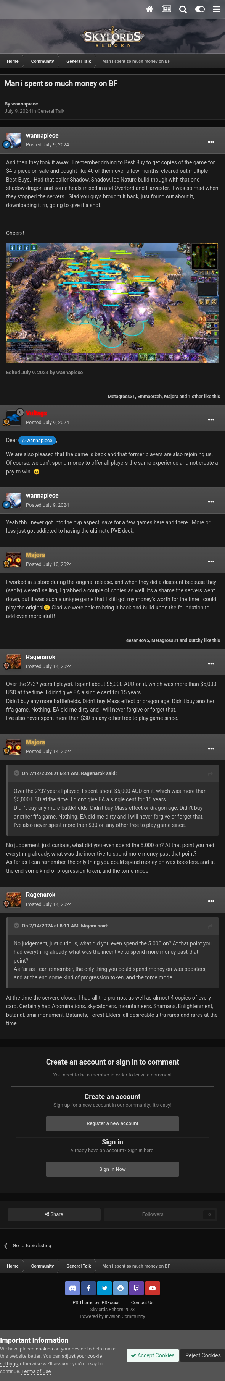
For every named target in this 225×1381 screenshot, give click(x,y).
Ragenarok (40, 657)
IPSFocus (109, 1302)
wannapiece (24, 104)
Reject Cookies (202, 1355)
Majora (171, 396)
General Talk (50, 111)
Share (54, 1214)
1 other (195, 396)
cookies (44, 1349)
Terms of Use (36, 1371)
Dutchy (195, 640)
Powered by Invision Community (112, 1316)
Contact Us (142, 1302)
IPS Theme (82, 1302)
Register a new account (112, 1123)
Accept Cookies (153, 1355)
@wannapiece (37, 440)
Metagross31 (121, 396)
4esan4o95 (137, 640)
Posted (47, 145)
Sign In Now (112, 1169)
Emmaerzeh (149, 396)
